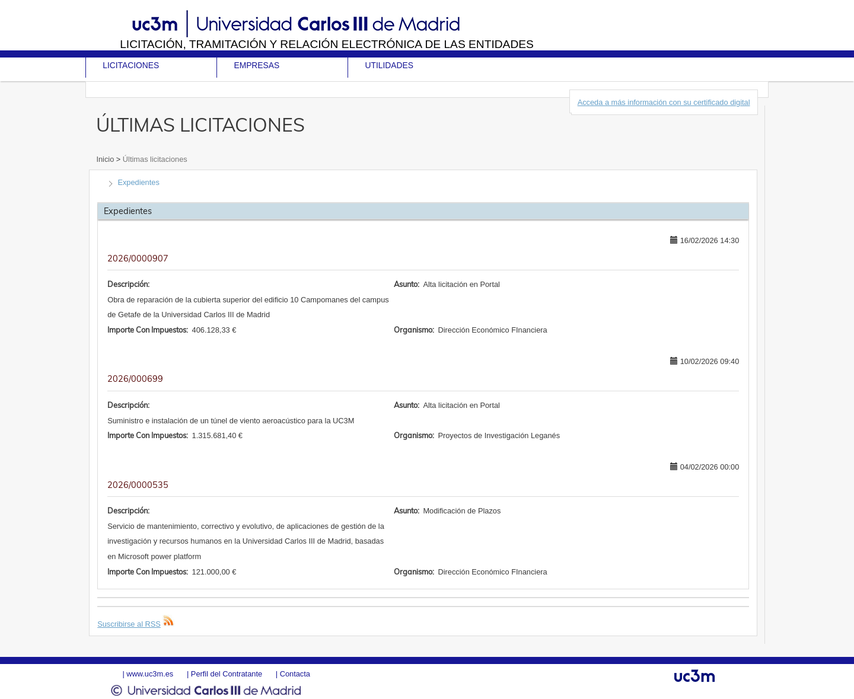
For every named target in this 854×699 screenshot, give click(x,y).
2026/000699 (135, 379)
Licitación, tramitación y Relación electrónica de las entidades (327, 44)
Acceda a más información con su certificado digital (664, 102)
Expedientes (138, 182)
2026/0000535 (137, 485)
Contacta (295, 673)
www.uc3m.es (149, 673)
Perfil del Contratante (226, 673)
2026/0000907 (137, 258)
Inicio (106, 159)
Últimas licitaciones (153, 159)
